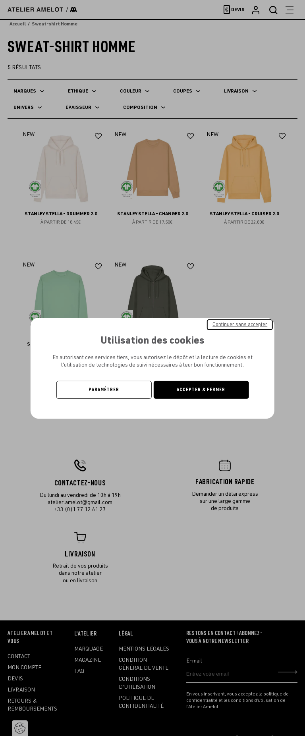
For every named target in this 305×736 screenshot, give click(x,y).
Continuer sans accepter (239, 324)
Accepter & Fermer (201, 389)
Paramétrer (104, 389)
